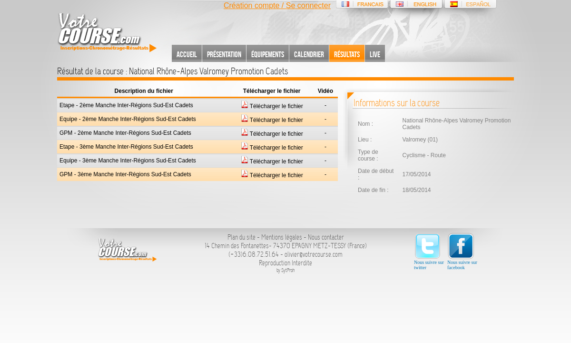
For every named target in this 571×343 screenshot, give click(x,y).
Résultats (347, 54)
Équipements (267, 54)
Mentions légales (281, 237)
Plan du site (241, 237)
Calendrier (309, 54)
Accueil (187, 54)
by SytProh (285, 270)
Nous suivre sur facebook (462, 251)
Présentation (224, 54)
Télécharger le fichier (272, 106)
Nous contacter (326, 237)
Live (375, 54)
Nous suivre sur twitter (429, 251)
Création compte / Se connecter (277, 5)
